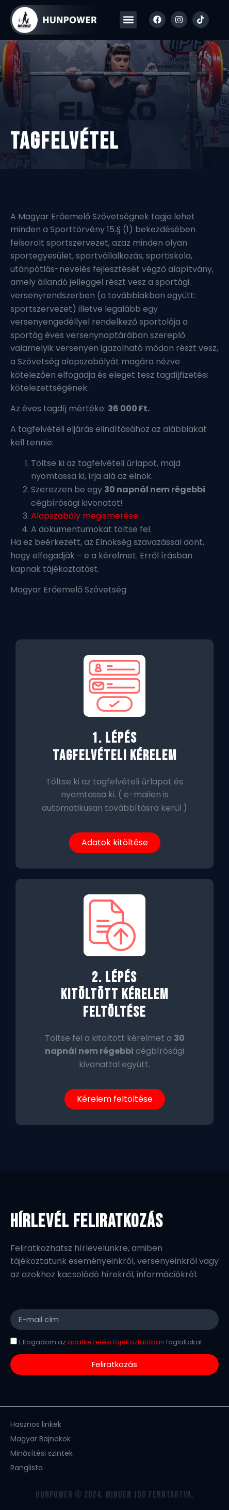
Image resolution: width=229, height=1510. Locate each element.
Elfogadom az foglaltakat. (111, 1342)
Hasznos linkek (35, 1424)
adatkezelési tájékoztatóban (115, 1342)
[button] (128, 19)
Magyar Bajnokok (40, 1439)
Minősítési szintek (41, 1453)
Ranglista (26, 1468)
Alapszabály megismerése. (85, 516)
